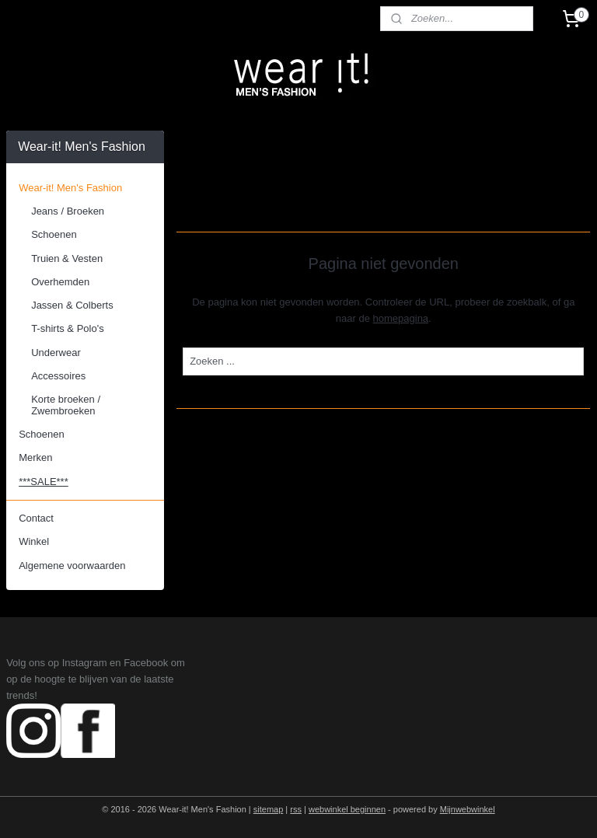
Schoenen (54, 234)
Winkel (34, 541)
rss (296, 809)
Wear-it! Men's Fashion (70, 188)
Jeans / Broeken (67, 211)
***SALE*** (43, 481)
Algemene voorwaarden (72, 565)
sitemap (268, 809)
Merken (35, 457)
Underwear (56, 352)
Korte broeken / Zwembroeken (65, 404)
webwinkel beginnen (347, 809)
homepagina (401, 318)
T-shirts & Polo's (67, 328)
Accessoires (58, 376)
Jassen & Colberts (72, 305)
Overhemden (60, 282)
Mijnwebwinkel (467, 809)
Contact (36, 518)
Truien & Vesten (67, 258)
